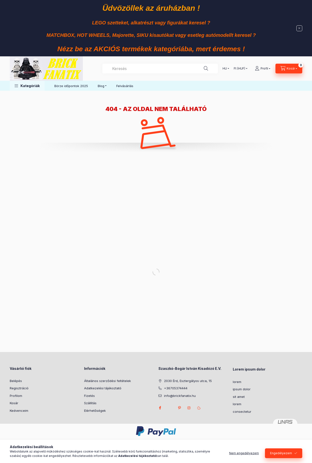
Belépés (16, 381)
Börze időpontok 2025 (71, 86)
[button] (27, 86)
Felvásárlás (124, 86)
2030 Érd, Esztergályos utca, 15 (188, 381)
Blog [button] (101, 86)
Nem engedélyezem (244, 453)
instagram (189, 408)
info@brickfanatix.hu (180, 396)
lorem (237, 382)
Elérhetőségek (95, 411)
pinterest (179, 408)
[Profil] (262, 68)
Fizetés (89, 396)
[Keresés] (206, 68)
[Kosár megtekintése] (288, 68)
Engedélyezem (281, 453)
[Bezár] (299, 28)
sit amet (239, 397)
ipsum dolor (242, 389)
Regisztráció (19, 388)
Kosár (14, 403)
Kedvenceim (19, 411)
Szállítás (90, 403)
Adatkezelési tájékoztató (102, 388)
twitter (170, 408)
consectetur (242, 411)
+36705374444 (175, 388)
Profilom (16, 396)
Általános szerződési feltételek (107, 381)
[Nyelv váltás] (224, 68)
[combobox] (160, 68)
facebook (160, 408)
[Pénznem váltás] (239, 68)
